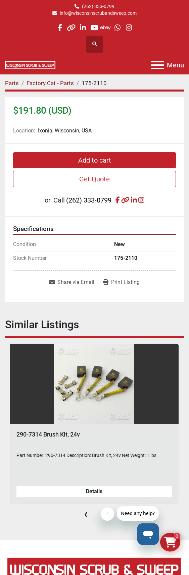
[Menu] (157, 65)
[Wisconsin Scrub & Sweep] (94, 569)
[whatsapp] (117, 27)
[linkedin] (82, 27)
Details (94, 491)
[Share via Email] (72, 282)
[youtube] (94, 27)
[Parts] (12, 83)
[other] (71, 27)
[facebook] (59, 27)
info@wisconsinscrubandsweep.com (98, 13)
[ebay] (105, 27)
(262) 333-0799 (98, 6)
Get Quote (94, 179)
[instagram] (128, 27)
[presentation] (86, 514)
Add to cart (94, 160)
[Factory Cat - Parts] (50, 83)
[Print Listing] (121, 282)
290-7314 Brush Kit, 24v (48, 434)
